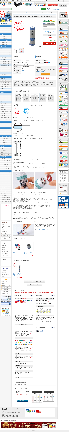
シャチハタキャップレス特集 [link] (6, 172)
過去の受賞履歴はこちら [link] (6, 315)
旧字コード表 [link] (4, 229)
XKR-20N (23, 70)
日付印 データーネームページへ (34, 284)
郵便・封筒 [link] (3, 113)
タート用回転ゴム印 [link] (4, 162)
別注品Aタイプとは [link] (5, 224)
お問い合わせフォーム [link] (5, 274)
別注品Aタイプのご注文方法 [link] (6, 227)
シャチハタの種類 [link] (5, 206)
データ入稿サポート (41, 71)
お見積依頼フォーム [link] (5, 272)
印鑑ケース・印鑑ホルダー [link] (5, 152)
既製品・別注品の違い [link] (5, 208)
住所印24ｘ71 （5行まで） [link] (5, 54)
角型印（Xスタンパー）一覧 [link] (6, 42)
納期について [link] (4, 247)
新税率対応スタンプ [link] (4, 103)
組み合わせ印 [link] (3, 57)
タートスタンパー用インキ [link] (5, 168)
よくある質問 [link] (4, 270)
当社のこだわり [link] (4, 281)
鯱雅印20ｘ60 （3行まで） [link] (5, 69)
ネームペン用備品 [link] (4, 38)
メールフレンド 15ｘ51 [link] (5, 61)
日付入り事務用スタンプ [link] (5, 84)
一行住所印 (54, 9)
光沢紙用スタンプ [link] (4, 189)
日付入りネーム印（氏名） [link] (5, 80)
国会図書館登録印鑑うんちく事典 (63, 172)
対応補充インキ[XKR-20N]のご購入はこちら (44, 229)
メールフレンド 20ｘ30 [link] (5, 63)
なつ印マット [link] (3, 150)
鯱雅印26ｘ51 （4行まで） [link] (5, 71)
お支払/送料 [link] (4, 245)
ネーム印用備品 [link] (3, 32)
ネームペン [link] (3, 36)
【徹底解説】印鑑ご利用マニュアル (63, 178)
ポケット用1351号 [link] (4, 74)
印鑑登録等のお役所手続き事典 (63, 175)
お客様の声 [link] (4, 276)
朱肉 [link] (2, 148)
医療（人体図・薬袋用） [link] (5, 117)
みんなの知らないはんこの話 (63, 181)
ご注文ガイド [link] (4, 243)
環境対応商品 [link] (4, 219)
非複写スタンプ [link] (3, 187)
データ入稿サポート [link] (5, 233)
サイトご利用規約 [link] (5, 253)
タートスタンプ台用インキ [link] (5, 160)
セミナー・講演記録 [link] (5, 293)
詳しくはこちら (26, 72)
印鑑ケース (49, 9)
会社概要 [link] (3, 283)
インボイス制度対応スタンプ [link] (6, 197)
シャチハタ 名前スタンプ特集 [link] (6, 201)
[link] (17, 248)
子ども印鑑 (58, 9)
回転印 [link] (6, 123)
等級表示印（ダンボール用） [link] (6, 119)
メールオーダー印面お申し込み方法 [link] (6, 238)
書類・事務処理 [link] (3, 109)
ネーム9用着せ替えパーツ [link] (5, 30)
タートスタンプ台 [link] (4, 158)
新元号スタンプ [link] (3, 105)
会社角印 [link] (2, 95)
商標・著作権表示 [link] (5, 251)
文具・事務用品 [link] (3, 193)
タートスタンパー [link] (4, 166)
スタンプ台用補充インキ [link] (5, 134)
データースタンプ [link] (4, 90)
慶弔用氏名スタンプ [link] (4, 97)
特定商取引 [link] (4, 249)
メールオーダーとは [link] (5, 210)
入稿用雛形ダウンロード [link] (6, 235)
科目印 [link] (2, 107)
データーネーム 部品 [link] (4, 86)
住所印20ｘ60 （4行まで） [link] (5, 52)
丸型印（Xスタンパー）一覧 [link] (6, 44)
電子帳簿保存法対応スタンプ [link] (6, 199)
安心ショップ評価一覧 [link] (5, 287)
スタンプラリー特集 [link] (4, 191)
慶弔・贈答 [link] (3, 115)
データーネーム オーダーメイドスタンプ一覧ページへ (34, 281)
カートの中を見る (53, 5)
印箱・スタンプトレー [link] (5, 154)
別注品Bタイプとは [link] (5, 231)
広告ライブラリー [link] (5, 291)
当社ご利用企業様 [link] (5, 289)
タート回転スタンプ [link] (4, 164)
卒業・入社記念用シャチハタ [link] (6, 195)
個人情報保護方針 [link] (5, 255)
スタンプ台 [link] (3, 132)
